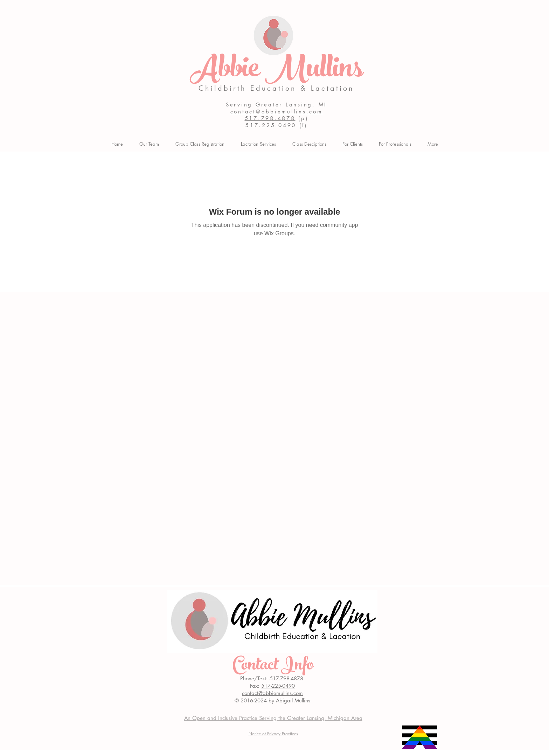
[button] (352, 144)
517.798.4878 (270, 118)
